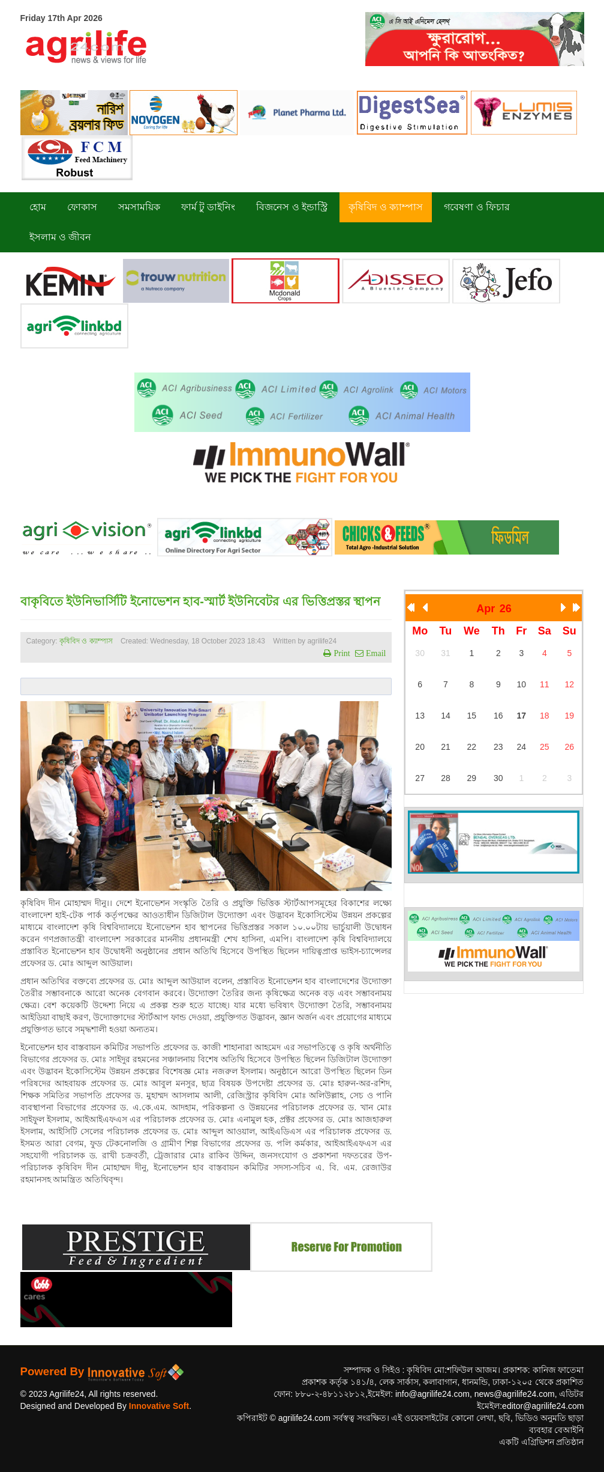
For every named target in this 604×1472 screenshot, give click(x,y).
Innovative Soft (159, 1406)
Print (340, 653)
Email (374, 653)
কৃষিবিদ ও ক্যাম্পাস (86, 641)
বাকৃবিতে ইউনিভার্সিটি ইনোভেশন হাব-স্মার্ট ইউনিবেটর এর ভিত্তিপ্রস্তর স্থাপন (200, 601)
